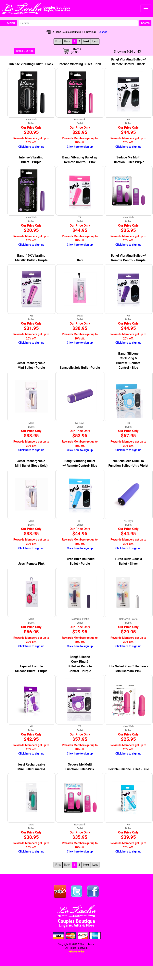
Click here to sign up (31, 146)
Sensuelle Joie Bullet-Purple (80, 368)
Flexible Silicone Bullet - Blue (128, 769)
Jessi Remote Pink (31, 563)
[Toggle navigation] (145, 8)
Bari (80, 260)
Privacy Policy (76, 951)
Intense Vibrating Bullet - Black (31, 64)
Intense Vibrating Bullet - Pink (80, 64)
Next (86, 41)
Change (102, 31)
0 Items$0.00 (76, 51)
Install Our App (25, 50)
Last (95, 41)
